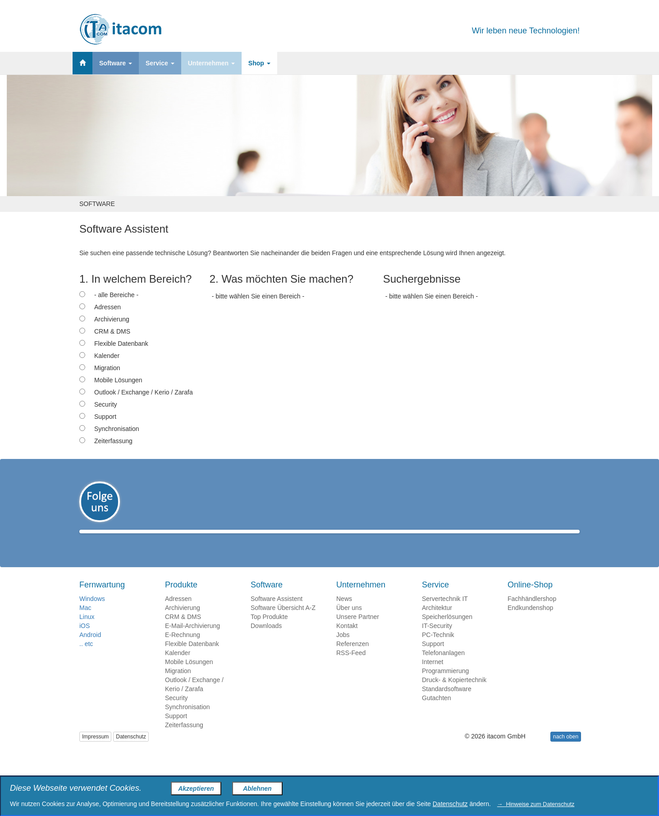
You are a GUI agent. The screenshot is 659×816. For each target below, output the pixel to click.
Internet (432, 674)
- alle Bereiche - (116, 294)
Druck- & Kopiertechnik (454, 693)
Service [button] (160, 63)
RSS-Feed (351, 665)
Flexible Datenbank (121, 343)
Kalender (106, 355)
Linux (86, 629)
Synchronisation (116, 428)
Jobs (343, 647)
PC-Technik (438, 647)
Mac (85, 620)
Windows (92, 611)
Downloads (266, 638)
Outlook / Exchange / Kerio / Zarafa (143, 392)
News (344, 611)
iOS (84, 638)
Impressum (95, 750)
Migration (107, 367)
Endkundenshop (530, 620)
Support (105, 416)
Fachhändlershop (532, 611)
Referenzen (352, 656)
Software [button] (115, 63)
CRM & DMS (112, 331)
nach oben (565, 750)
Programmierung (445, 684)
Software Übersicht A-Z (283, 620)
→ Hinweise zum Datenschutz (535, 804)
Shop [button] (259, 63)
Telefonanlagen (443, 665)
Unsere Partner (357, 629)
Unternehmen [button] (211, 63)
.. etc (86, 656)
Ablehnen (257, 788)
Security (105, 404)
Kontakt (346, 638)
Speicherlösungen (447, 629)
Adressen (107, 307)
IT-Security (437, 638)
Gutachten (436, 711)
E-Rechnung (182, 647)
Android (90, 647)
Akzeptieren (196, 788)
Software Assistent (276, 611)
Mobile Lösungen (118, 380)
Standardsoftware (446, 702)
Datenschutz (131, 750)
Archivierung (111, 319)
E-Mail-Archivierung (192, 638)
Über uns (349, 620)
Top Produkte (269, 629)
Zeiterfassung (113, 441)
